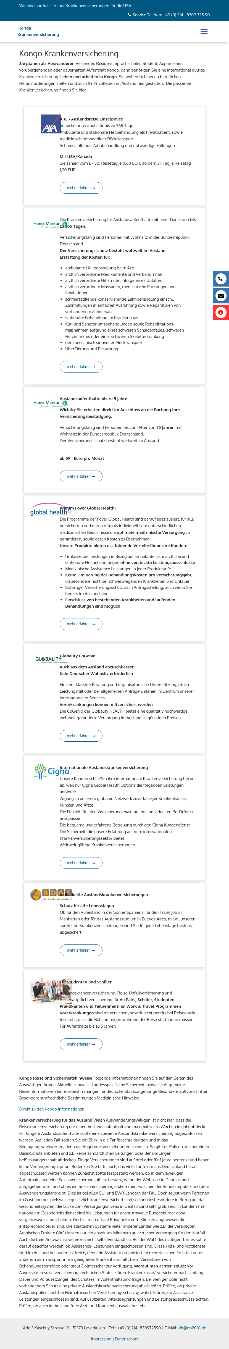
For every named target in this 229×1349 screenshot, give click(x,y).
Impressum (101, 1339)
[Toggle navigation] (204, 31)
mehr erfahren (81, 187)
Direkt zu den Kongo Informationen (52, 1109)
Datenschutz (126, 1339)
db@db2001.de (192, 1327)
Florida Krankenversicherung (38, 31)
